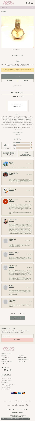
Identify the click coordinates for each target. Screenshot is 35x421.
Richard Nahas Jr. (14, 252)
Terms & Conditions (7, 361)
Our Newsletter (8, 328)
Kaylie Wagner (13, 200)
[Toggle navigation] (32, 3)
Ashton (11, 162)
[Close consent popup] (28, 418)
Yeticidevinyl (12, 189)
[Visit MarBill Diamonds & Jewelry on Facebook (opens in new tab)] (2, 370)
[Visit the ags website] (16, 401)
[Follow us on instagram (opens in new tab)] (10, 370)
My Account (4, 363)
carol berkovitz (13, 173)
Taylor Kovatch (13, 219)
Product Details (17, 93)
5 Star (14, 142)
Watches (17, 134)
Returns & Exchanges (23, 359)
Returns (26, 80)
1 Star (14, 148)
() (31, 142)
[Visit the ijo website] (5, 401)
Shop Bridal (21, 355)
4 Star (14, 144)
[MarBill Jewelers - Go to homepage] (8, 348)
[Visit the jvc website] (8, 405)
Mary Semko (12, 239)
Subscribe (17, 339)
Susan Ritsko (12, 300)
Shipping (9, 80)
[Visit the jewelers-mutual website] (21, 405)
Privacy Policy (16, 409)
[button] (26, 2)
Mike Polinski (13, 266)
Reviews (17, 139)
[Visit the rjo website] (13, 405)
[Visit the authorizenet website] (27, 405)
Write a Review (17, 318)
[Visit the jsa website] (16, 405)
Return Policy (9, 409)
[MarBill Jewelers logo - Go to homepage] (8, 2)
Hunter (11, 285)
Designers (4, 355)
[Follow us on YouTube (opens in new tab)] (5, 370)
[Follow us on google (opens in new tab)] (8, 370)
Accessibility (21, 361)
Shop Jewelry (5, 357)
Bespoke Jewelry (22, 357)
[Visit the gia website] (10, 401)
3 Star (14, 145)
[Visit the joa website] (30, 401)
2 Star (14, 147)
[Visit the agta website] (21, 401)
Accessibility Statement (17, 412)
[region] (17, 32)
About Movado (17, 97)
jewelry (4, 11)
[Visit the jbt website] (25, 401)
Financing (4, 359)
